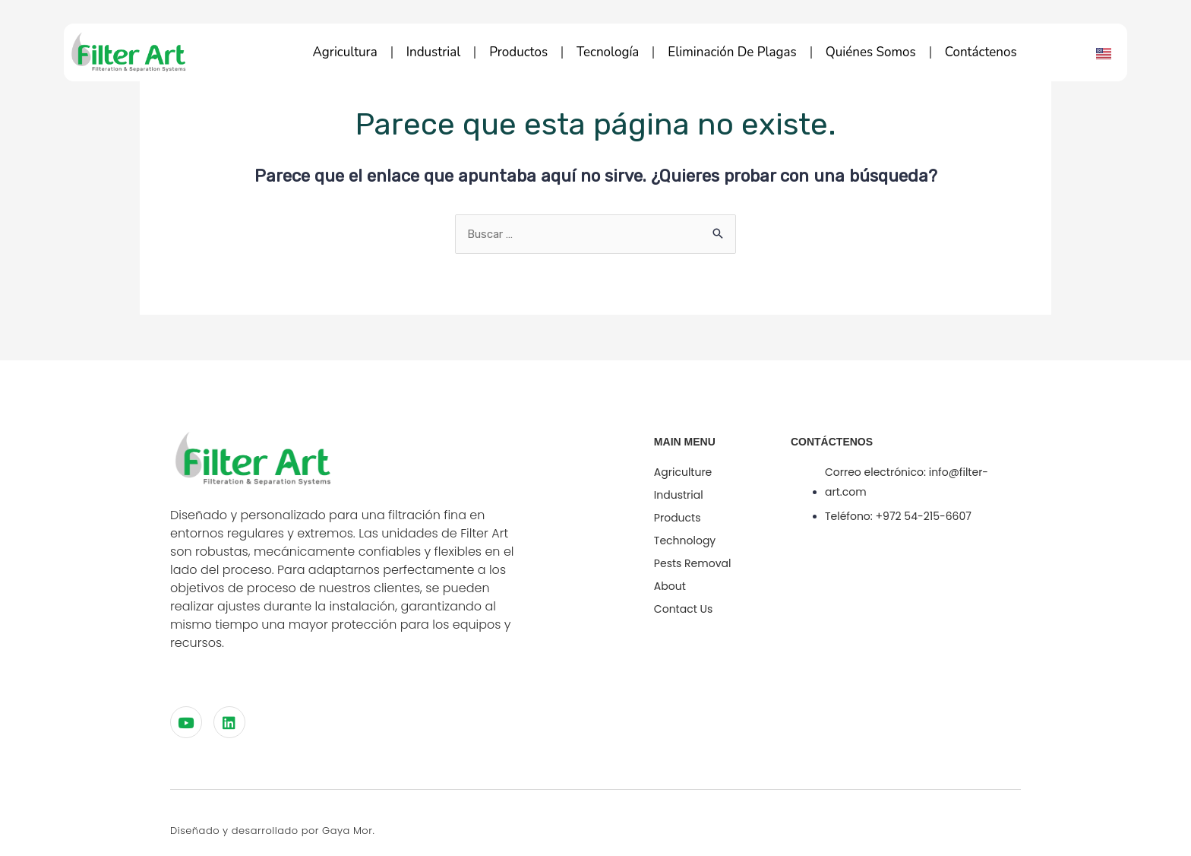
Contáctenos (981, 52)
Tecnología (608, 52)
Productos (518, 52)
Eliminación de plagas (732, 52)
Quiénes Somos (871, 52)
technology (685, 540)
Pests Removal (692, 563)
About (670, 586)
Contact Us (683, 609)
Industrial (433, 52)
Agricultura (345, 52)
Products (677, 517)
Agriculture (683, 472)
